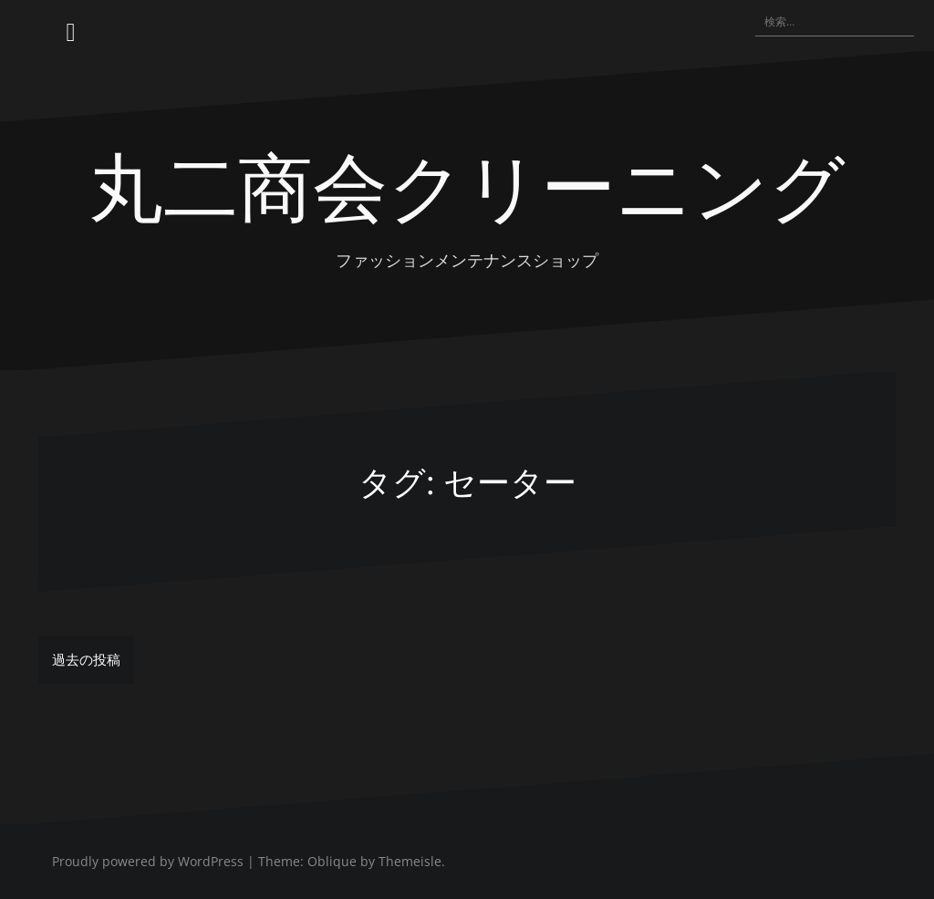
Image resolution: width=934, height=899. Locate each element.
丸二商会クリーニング (467, 183)
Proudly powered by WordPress (148, 861)
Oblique (332, 861)
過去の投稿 (86, 659)
